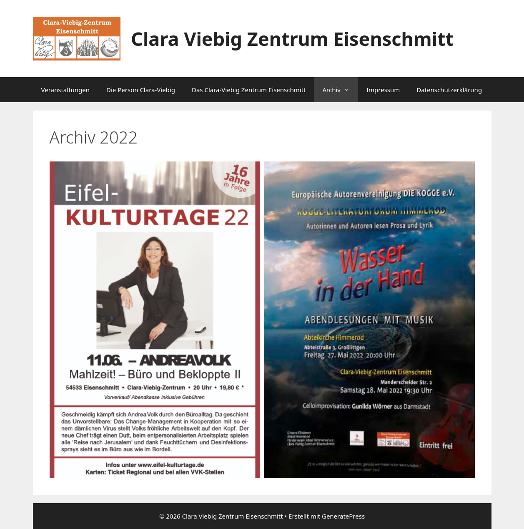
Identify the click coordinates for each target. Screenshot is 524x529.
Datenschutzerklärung (449, 90)
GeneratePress (343, 516)
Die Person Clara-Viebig (140, 90)
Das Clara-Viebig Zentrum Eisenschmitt (249, 90)
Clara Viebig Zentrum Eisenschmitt (292, 38)
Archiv (340, 89)
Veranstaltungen (65, 90)
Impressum (383, 90)
